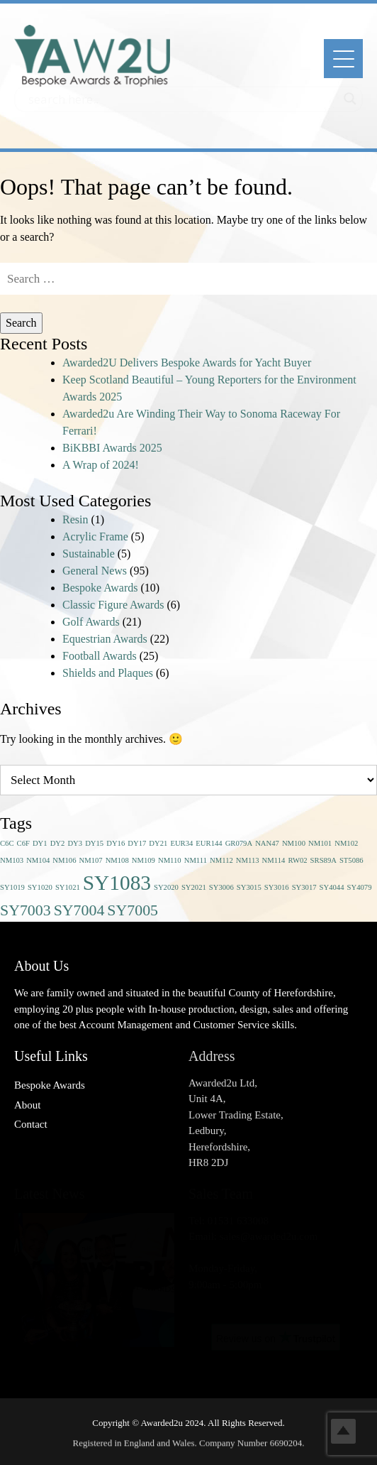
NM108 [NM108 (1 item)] (117, 860)
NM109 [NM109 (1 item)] (143, 860)
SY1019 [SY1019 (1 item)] (12, 887)
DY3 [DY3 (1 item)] (74, 843)
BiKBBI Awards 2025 (112, 448)
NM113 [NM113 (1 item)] (247, 860)
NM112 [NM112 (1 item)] (221, 860)
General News (94, 571)
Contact (30, 1124)
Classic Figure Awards (113, 605)
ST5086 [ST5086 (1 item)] (351, 860)
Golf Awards (91, 622)
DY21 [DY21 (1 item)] (158, 843)
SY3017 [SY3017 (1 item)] (304, 887)
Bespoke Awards (100, 588)
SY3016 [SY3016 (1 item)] (276, 887)
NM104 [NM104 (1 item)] (38, 860)
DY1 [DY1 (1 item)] (40, 843)
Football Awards (99, 656)
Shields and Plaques (107, 673)
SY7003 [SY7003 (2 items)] (25, 910)
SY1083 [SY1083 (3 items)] (117, 882)
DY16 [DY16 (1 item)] (115, 843)
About (27, 1105)
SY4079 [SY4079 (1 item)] (359, 887)
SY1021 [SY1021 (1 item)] (67, 887)
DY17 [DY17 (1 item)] (137, 843)
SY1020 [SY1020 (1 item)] (40, 887)
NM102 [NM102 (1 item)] (346, 843)
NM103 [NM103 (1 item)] (11, 860)
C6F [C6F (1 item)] (23, 843)
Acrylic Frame (95, 536)
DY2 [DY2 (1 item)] (57, 843)
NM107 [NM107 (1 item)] (90, 860)
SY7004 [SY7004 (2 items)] (79, 910)
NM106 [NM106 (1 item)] (64, 860)
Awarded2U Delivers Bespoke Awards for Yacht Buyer (186, 362)
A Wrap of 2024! (100, 465)
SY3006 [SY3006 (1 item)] (221, 887)
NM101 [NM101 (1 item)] (320, 843)
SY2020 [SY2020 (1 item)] (166, 887)
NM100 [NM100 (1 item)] (293, 843)
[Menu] (343, 58)
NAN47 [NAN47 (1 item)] (267, 843)
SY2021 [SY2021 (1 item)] (193, 887)
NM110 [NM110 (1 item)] (169, 860)
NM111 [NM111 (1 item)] (195, 860)
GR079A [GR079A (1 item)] (238, 843)
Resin (75, 519)
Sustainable (88, 554)
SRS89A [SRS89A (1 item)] (323, 860)
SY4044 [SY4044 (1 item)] (332, 887)
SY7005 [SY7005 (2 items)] (132, 910)
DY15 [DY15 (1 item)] (94, 843)
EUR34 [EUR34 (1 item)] (181, 843)
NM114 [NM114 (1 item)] (274, 860)
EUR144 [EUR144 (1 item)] (209, 843)
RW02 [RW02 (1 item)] (297, 860)
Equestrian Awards (104, 639)
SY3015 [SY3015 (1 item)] (249, 887)
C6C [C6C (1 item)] (7, 843)
